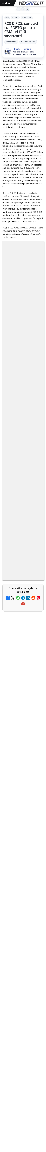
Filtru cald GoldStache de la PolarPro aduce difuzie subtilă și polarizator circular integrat (21, 1077)
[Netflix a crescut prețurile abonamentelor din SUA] (36, 849)
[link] (23, 750)
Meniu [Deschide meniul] (7, 3)
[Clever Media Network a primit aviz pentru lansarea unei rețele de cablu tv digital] (36, 784)
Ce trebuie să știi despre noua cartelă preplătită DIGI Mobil (15, 817)
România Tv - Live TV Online (15, 1008)
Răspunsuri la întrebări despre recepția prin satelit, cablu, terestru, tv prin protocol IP (20, 1038)
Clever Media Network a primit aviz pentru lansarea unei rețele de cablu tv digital (16, 784)
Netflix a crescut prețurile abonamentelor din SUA (14, 849)
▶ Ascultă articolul (28, 42)
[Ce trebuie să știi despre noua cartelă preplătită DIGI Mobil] (36, 818)
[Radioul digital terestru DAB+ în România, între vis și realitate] (36, 952)
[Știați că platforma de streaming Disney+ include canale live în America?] (36, 918)
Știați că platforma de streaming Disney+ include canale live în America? (16, 918)
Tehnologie (27, 18)
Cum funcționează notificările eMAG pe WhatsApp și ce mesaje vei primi (21, 1112)
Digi (7, 18)
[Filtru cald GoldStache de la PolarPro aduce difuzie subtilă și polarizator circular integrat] (23, 1094)
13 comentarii (11, 42)
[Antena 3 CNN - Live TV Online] (36, 983)
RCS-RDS (15, 18)
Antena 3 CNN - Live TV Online (17, 980)
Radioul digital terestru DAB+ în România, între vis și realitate (16, 951)
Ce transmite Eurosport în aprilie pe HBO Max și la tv (21, 1146)
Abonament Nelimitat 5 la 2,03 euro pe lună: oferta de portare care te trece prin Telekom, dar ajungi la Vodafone (16, 883)
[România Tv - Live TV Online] (36, 1011)
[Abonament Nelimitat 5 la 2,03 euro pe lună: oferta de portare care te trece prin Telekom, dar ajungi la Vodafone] (36, 882)
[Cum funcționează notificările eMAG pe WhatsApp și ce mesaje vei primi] (23, 1129)
